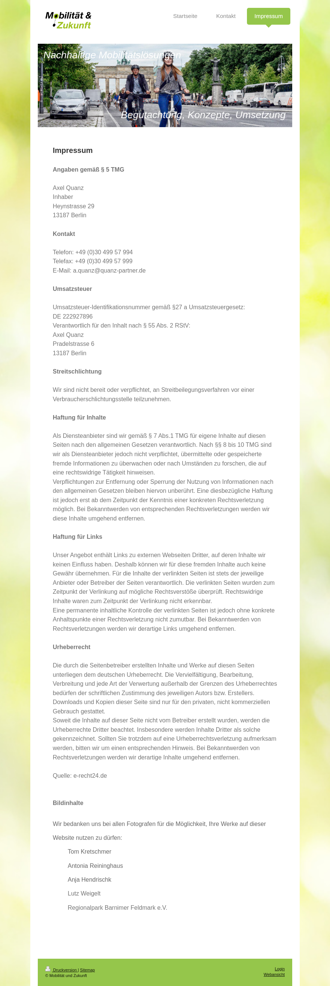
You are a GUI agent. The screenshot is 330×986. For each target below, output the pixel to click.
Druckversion (61, 970)
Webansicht (274, 974)
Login (280, 969)
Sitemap (87, 970)
